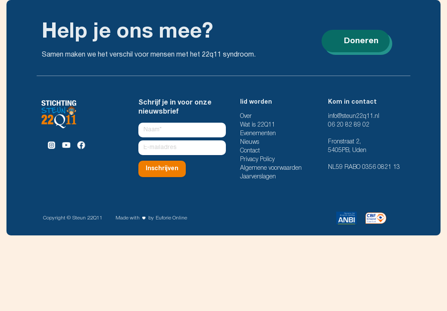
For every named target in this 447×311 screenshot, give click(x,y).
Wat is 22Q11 (257, 125)
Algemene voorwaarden (271, 168)
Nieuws (249, 142)
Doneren (355, 41)
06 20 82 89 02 (348, 125)
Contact (250, 151)
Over (246, 116)
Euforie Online (171, 218)
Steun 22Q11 (87, 218)
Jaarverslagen (258, 177)
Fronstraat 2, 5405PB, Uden (347, 146)
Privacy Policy (257, 159)
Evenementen (258, 133)
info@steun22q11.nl (353, 116)
